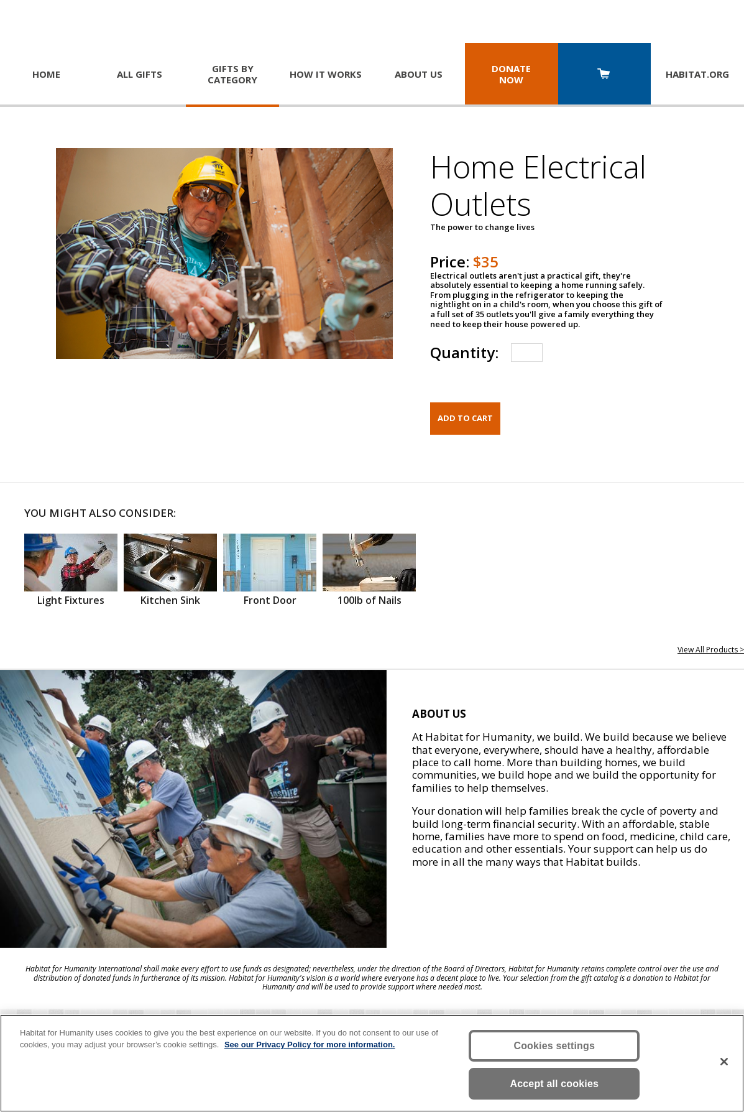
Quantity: (464, 352)
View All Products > (710, 649)
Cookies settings (554, 1045)
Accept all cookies (554, 1083)
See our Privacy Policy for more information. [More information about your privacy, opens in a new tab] (309, 1044)
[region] (372, 1063)
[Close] (724, 1061)
